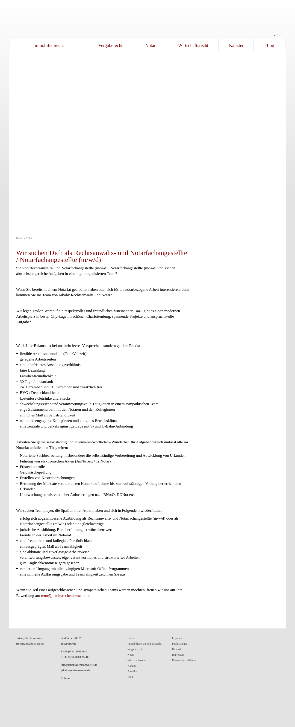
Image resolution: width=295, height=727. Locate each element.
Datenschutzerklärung (184, 660)
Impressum (178, 654)
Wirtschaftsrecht (193, 45)
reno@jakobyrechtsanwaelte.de (65, 595)
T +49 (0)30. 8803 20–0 (74, 651)
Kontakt (176, 649)
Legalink (177, 638)
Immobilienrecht (48, 45)
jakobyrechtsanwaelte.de (75, 670)
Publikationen (180, 643)
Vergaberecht (110, 45)
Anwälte (132, 671)
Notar (150, 45)
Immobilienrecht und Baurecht (144, 643)
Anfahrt (65, 678)
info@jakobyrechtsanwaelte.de (79, 664)
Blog (269, 45)
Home (19, 238)
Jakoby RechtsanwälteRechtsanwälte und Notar (147, 19)
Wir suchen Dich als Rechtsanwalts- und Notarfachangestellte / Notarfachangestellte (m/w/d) (101, 256)
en (280, 35)
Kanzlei (236, 45)
